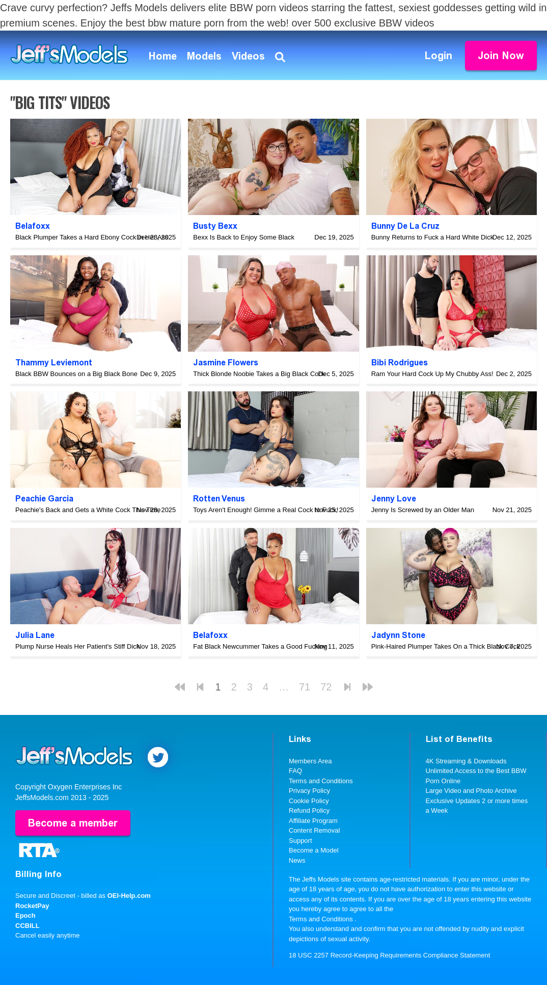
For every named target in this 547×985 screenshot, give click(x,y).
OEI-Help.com (129, 895)
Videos (248, 56)
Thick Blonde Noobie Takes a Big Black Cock (259, 374)
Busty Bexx (215, 226)
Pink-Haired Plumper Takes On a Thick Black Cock (445, 646)
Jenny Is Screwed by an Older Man (422, 510)
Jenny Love (393, 498)
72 (326, 687)
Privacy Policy (309, 790)
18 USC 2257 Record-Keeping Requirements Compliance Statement (389, 955)
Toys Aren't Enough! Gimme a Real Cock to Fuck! (265, 510)
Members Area (310, 761)
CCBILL (27, 925)
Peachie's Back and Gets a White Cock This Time (87, 510)
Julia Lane (34, 635)
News (297, 860)
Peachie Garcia (44, 498)
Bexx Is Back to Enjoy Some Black (243, 237)
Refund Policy (309, 810)
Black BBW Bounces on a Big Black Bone (76, 374)
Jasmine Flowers (225, 362)
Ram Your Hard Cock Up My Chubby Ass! (432, 374)
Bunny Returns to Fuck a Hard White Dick (432, 237)
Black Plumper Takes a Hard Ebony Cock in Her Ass (91, 237)
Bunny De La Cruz (405, 226)
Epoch (25, 915)
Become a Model (314, 850)
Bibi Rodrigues (399, 362)
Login (438, 55)
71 (304, 687)
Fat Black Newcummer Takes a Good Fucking (260, 646)
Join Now (501, 55)
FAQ (295, 771)
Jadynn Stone (398, 635)
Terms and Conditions (321, 781)
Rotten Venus (219, 498)
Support (300, 840)
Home (163, 56)
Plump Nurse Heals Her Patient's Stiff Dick (77, 646)
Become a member (73, 823)
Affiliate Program (313, 820)
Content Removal (314, 830)
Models (204, 56)
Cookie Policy (309, 801)
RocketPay (32, 906)
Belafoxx (32, 226)
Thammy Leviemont (53, 362)
